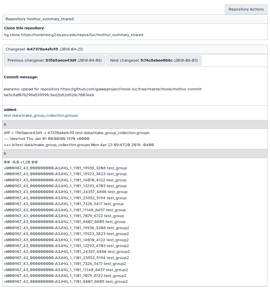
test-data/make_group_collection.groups (41, 115)
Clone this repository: (24, 28)
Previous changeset (54, 60)
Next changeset (154, 60)
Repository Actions (246, 9)
